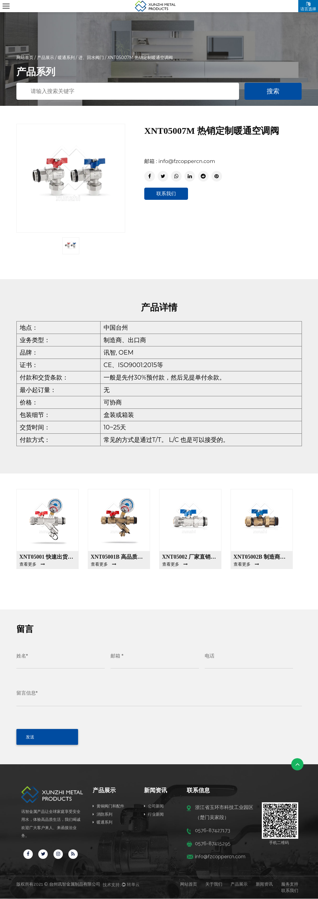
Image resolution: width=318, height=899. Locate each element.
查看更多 (32, 564)
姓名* (22, 656)
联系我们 (166, 193)
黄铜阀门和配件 (108, 806)
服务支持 (289, 884)
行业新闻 (154, 814)
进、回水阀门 (91, 57)
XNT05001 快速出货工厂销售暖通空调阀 (47, 557)
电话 (209, 656)
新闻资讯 (264, 884)
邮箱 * (117, 656)
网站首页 (24, 57)
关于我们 (213, 884)
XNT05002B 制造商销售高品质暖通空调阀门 (262, 557)
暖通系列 (66, 57)
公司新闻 (154, 806)
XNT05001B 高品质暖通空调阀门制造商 (119, 557)
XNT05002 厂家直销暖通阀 (190, 557)
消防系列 (102, 814)
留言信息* (27, 693)
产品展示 (45, 57)
